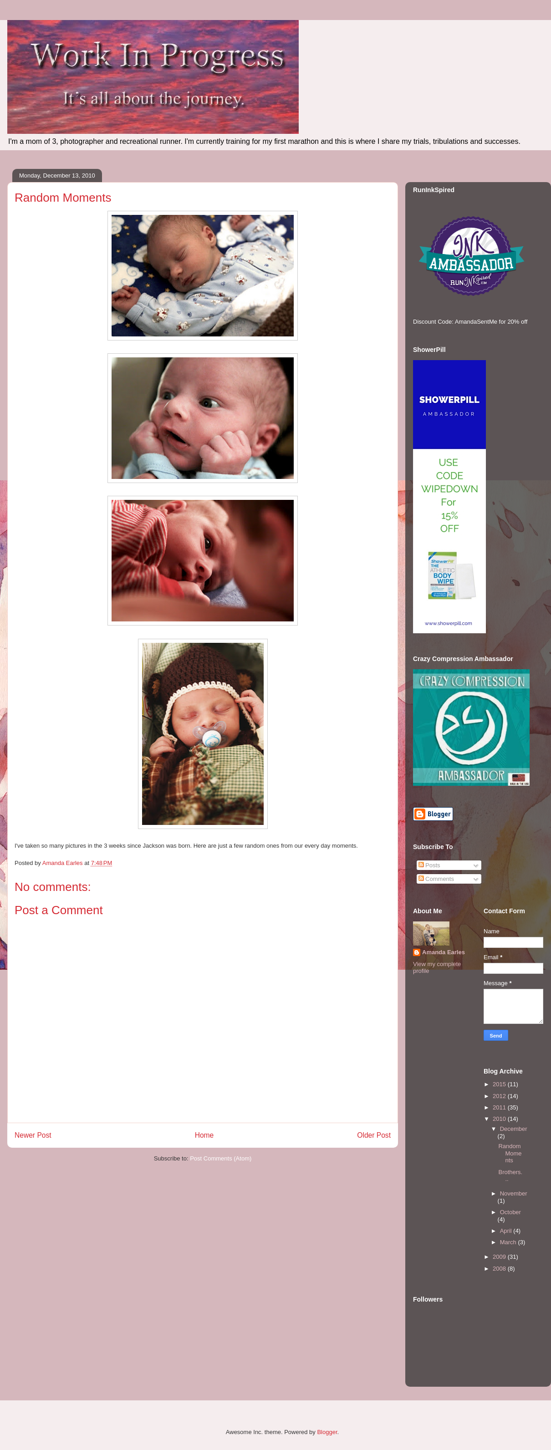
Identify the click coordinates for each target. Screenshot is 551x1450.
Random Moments (509, 1153)
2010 (500, 1118)
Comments (436, 878)
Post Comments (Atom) (220, 1158)
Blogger (327, 1432)
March (509, 1242)
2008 (500, 1268)
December (513, 1128)
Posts (429, 865)
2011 (500, 1107)
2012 (500, 1096)
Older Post (374, 1135)
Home (204, 1135)
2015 (500, 1084)
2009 (500, 1256)
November (513, 1193)
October (510, 1212)
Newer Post (33, 1135)
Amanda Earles (443, 952)
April (507, 1230)
